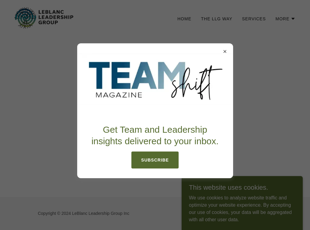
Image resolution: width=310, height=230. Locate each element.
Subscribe (155, 160)
